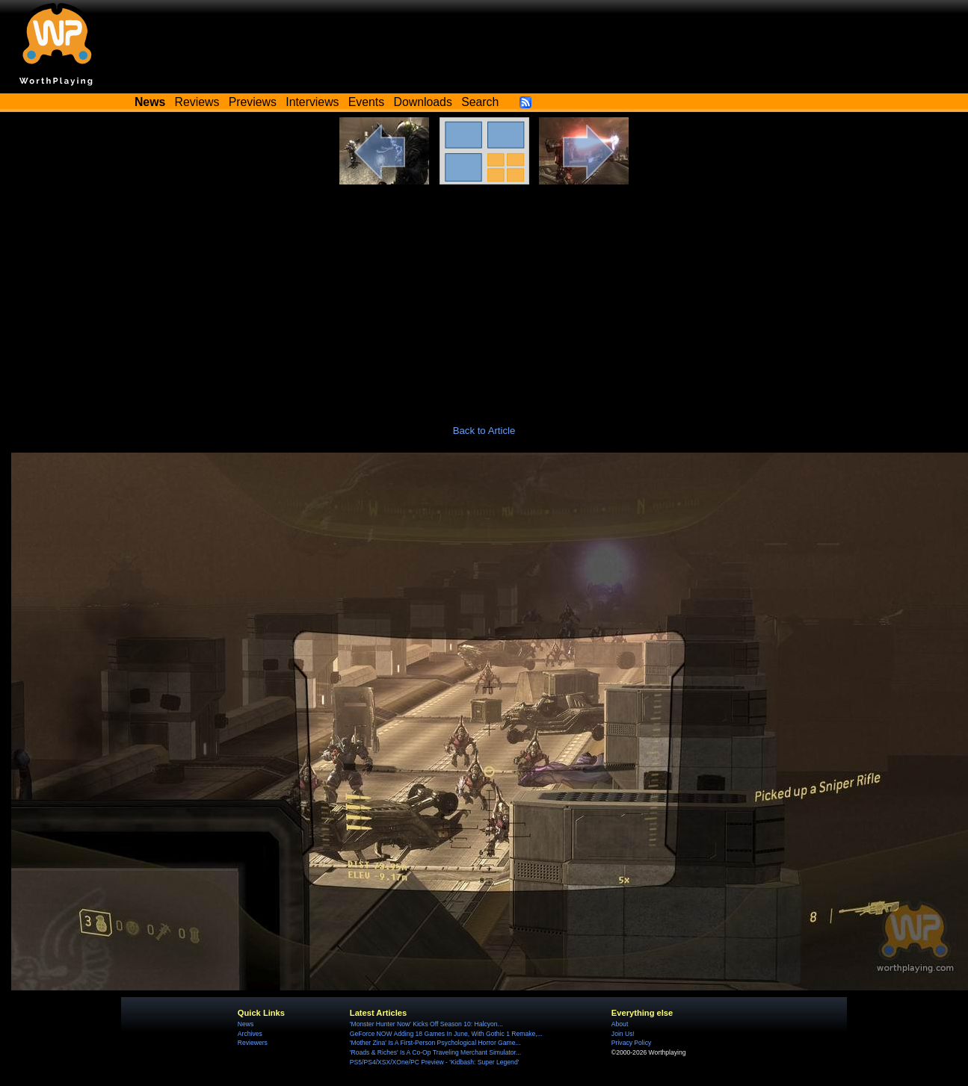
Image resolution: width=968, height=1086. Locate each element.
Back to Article (484, 430)
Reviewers (253, 1042)
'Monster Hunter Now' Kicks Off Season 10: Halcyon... (426, 1024)
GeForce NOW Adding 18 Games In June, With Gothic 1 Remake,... (446, 1033)
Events (366, 102)
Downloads (423, 102)
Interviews (312, 102)
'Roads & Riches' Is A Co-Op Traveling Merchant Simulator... (435, 1052)
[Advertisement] (484, 296)
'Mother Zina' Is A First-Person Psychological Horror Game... (435, 1042)
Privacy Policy (631, 1042)
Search (480, 102)
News (245, 1024)
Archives (250, 1033)
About (619, 1024)
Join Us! (623, 1033)
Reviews (197, 102)
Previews (253, 102)
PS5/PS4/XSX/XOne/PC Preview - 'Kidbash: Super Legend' (434, 1062)
